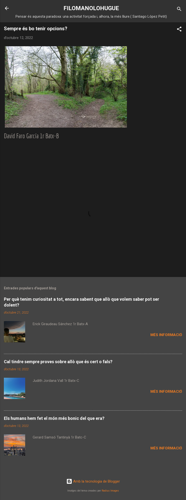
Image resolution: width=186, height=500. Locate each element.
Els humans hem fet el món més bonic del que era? (54, 418)
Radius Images (110, 490)
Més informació (166, 335)
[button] (179, 30)
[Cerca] (179, 9)
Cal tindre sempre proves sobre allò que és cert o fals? (58, 361)
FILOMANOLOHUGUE (91, 8)
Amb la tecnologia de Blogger (93, 481)
